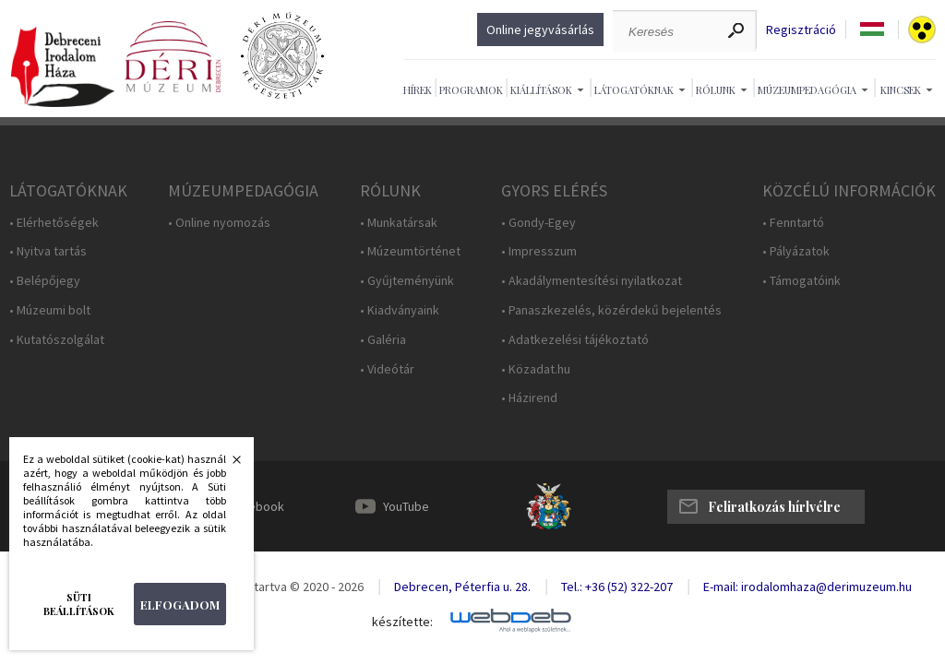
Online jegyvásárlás (540, 29)
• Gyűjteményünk (407, 281)
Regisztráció (801, 30)
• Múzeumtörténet (410, 251)
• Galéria (383, 340)
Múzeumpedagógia (807, 90)
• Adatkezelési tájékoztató (575, 340)
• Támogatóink (801, 281)
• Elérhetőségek (54, 223)
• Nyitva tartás (48, 251)
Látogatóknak (634, 90)
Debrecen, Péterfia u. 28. (462, 586)
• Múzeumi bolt (49, 310)
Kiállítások (541, 90)
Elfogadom (180, 604)
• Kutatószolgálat (56, 340)
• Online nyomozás (219, 223)
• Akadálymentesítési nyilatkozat (591, 281)
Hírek (417, 90)
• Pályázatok (796, 251)
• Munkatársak (398, 223)
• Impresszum (539, 251)
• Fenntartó (793, 223)
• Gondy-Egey (538, 223)
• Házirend (529, 398)
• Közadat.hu (535, 369)
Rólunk (716, 90)
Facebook (256, 506)
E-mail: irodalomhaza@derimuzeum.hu (807, 586)
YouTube (406, 506)
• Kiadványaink (399, 310)
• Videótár (387, 369)
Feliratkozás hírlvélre (774, 507)
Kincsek (900, 90)
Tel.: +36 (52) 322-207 (617, 586)
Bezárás (227, 465)
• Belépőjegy (44, 281)
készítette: (402, 622)
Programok (471, 90)
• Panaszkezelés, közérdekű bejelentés (611, 310)
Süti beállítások (78, 604)
